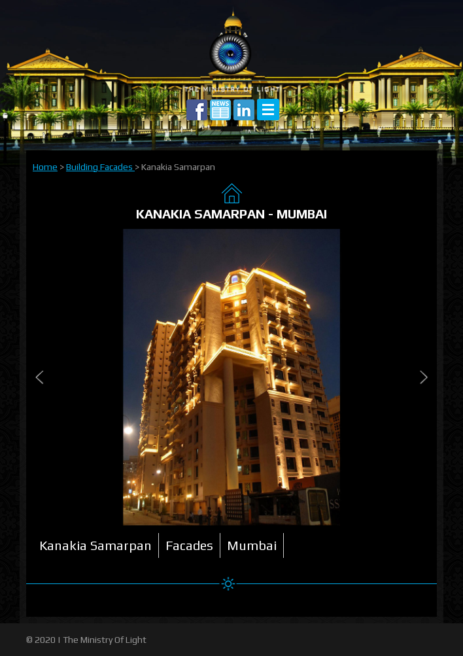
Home (45, 167)
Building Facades (100, 167)
